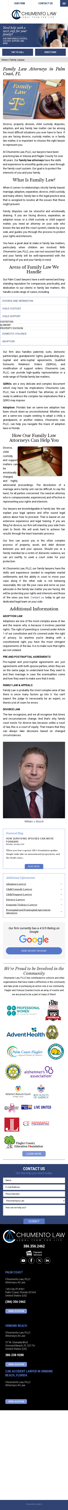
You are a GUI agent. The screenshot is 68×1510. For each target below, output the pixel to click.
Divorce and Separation (17, 300)
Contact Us (45, 3)
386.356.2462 (34, 1246)
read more (34, 866)
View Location (16, 1311)
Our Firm (19, 3)
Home (4, 3)
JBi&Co (39, 1504)
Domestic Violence (14, 333)
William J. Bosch (34, 821)
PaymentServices (34, 1253)
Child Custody (11, 308)
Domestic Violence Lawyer (21, 904)
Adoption (8, 341)
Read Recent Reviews (34, 951)
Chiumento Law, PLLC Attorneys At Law (34, 1236)
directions (50, 52)
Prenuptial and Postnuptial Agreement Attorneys (28, 911)
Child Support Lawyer (19, 894)
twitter (39, 1261)
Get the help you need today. (34, 1173)
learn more (34, 1153)
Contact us (37, 597)
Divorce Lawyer (15, 899)
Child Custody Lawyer (19, 889)
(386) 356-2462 (15, 1302)
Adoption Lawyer (16, 884)
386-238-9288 (14, 1355)
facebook (31, 1261)
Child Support (11, 316)
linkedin (47, 1261)
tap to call (17, 52)
